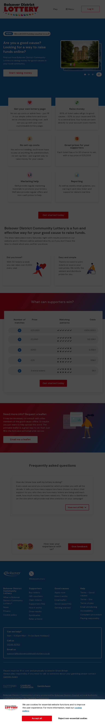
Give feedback (80, 546)
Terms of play (87, 603)
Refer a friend (35, 619)
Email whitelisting (88, 607)
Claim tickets (35, 600)
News (6, 607)
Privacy (7, 611)
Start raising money (20, 72)
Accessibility (86, 610)
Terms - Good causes (87, 594)
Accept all (37, 718)
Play (55, 9)
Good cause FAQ (63, 603)
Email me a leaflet (20, 439)
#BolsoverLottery (37, 579)
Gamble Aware (10, 676)
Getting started (62, 607)
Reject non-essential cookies (72, 718)
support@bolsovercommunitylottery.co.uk (28, 653)
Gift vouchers (36, 596)
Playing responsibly (89, 618)
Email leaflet (60, 600)
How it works (35, 607)
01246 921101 (13, 644)
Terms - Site (86, 599)
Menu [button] (70, 9)
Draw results (35, 611)
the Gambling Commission (36, 698)
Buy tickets (34, 592)
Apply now (60, 592)
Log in (90, 8)
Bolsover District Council (67, 695)
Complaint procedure (91, 614)
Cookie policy (10, 614)
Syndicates (34, 615)
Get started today (53, 215)
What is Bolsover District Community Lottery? (13, 600)
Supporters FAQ (37, 603)
